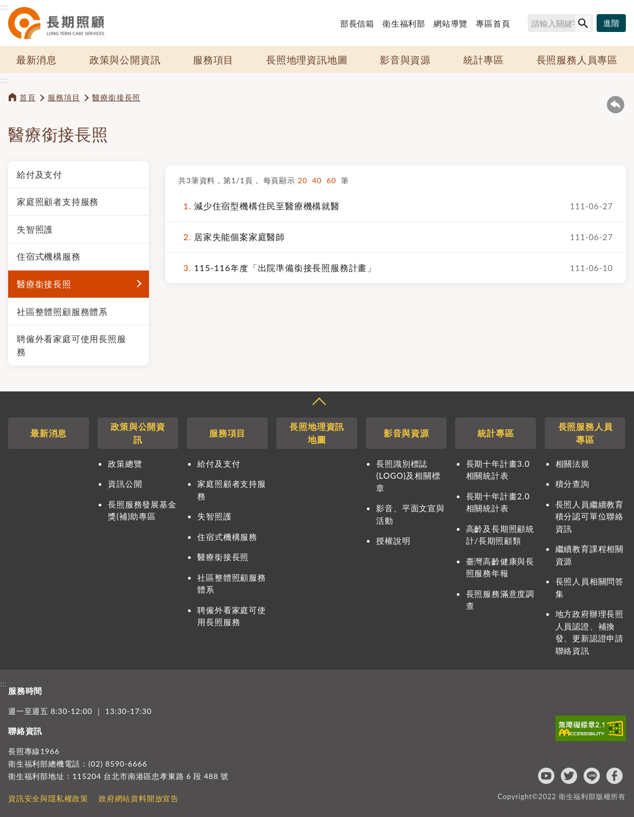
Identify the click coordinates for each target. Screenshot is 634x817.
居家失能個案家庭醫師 (231, 236)
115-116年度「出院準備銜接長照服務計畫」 (277, 267)
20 (304, 180)
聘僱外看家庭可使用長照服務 (71, 345)
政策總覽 (125, 463)
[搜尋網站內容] (560, 23)
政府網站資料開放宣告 (139, 798)
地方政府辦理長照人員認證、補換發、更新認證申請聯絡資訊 (589, 632)
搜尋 (522, 24)
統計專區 (483, 60)
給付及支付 (39, 174)
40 (319, 180)
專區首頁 (493, 23)
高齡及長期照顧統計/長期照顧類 (500, 535)
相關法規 (572, 463)
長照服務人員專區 (577, 60)
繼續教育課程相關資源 (589, 555)
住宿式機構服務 (49, 256)
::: (4, 6)
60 (334, 180)
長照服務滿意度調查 (500, 600)
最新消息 (36, 60)
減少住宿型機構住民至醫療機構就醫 (259, 206)
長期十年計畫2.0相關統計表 (498, 502)
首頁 (28, 97)
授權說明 (393, 540)
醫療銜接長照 (116, 97)
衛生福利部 (404, 23)
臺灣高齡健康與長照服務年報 (500, 567)
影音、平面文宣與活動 (410, 514)
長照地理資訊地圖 (306, 60)
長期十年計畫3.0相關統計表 (498, 470)
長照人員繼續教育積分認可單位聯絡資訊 (589, 516)
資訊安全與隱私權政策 (48, 798)
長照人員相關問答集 (589, 587)
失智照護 (35, 229)
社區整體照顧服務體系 (62, 311)
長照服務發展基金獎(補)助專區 (142, 510)
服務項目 (213, 60)
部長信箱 (357, 23)
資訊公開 (125, 483)
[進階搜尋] (611, 23)
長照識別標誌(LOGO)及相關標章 (408, 476)
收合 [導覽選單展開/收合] (318, 403)
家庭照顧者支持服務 (58, 201)
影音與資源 (405, 60)
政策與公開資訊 (125, 60)
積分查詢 (572, 483)
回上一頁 (615, 104)
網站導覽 (451, 23)
